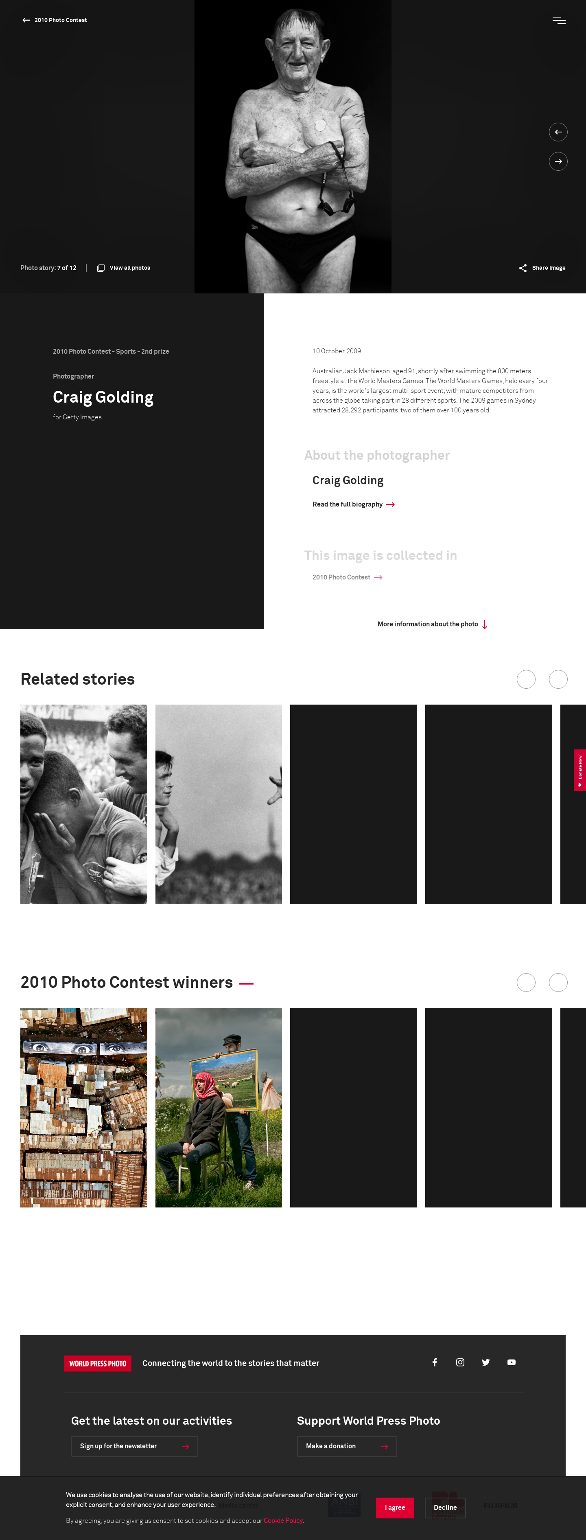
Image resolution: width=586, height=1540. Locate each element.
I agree (395, 1508)
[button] (526, 679)
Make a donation (331, 1446)
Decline (445, 1508)
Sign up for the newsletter (118, 1446)
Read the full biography (348, 504)
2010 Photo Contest (61, 20)
